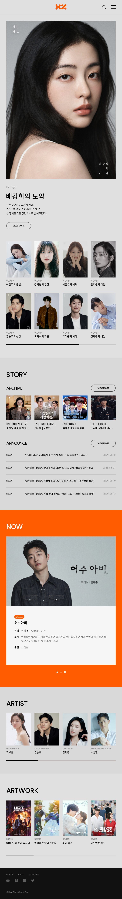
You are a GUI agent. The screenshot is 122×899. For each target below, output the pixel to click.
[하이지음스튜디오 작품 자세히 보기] (61, 571)
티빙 (23, 631)
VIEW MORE (18, 227)
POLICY (9, 874)
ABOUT (21, 874)
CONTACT (34, 874)
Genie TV (37, 631)
